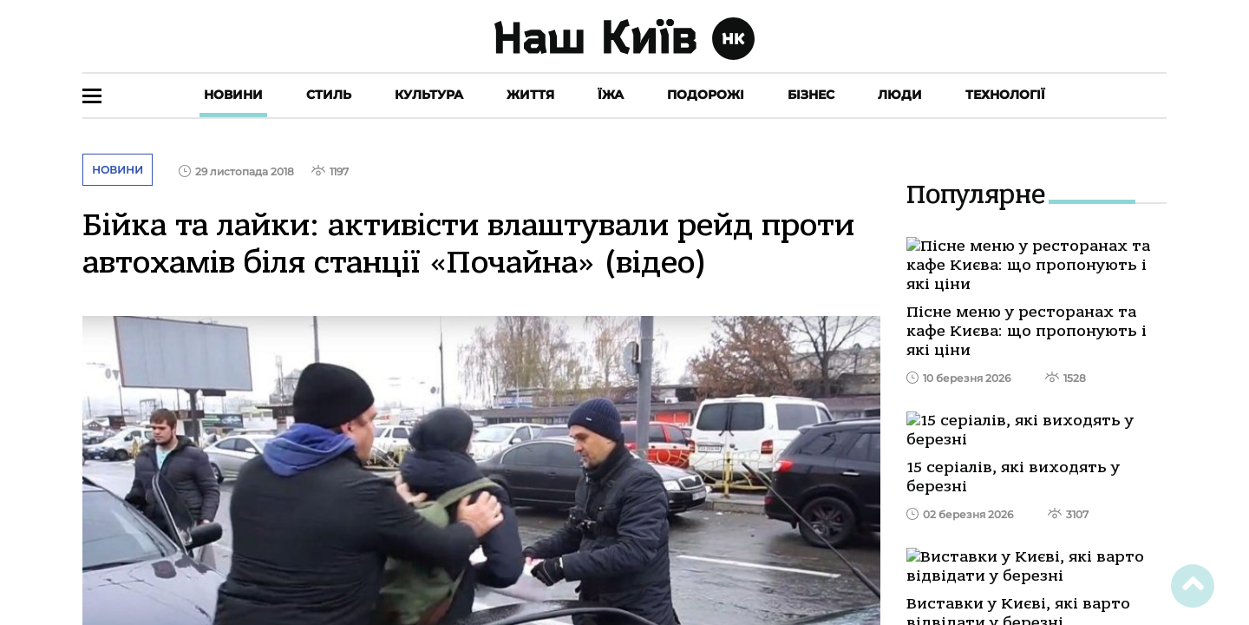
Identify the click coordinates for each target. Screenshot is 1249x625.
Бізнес (811, 94)
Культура (429, 94)
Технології (1005, 94)
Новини (233, 94)
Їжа (611, 94)
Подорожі (705, 94)
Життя (530, 94)
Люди (900, 94)
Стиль (328, 94)
